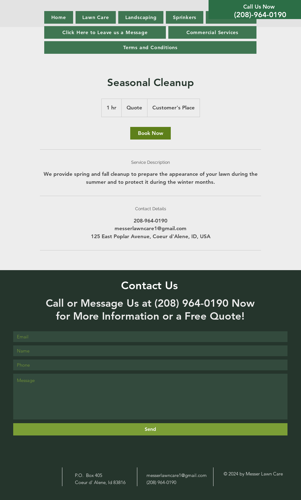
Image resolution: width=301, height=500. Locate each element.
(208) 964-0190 (193, 303)
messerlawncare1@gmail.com (177, 475)
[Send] (150, 429)
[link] (150, 133)
